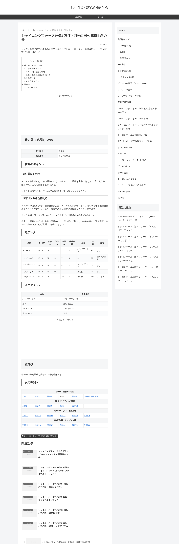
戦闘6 (24, 406)
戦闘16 (87, 416)
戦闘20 (63, 426)
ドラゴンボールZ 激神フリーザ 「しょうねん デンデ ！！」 (138, 269)
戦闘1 (24, 397)
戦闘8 (49, 406)
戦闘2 (37, 397)
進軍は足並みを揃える (41, 75)
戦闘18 (38, 426)
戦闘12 (38, 416)
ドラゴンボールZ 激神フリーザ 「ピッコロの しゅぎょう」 (138, 238)
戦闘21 (75, 426)
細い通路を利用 (38, 72)
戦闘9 (62, 406)
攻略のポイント (34, 69)
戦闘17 (25, 426)
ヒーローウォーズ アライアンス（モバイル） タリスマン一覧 (137, 218)
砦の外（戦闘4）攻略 (33, 65)
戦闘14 (63, 416)
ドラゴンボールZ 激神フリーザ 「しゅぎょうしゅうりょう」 (138, 259)
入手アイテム (33, 81)
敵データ (32, 78)
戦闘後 (27, 85)
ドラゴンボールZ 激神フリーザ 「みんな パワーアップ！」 (137, 228)
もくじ (33, 61)
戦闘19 (50, 426)
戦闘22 (87, 426)
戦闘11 (25, 416)
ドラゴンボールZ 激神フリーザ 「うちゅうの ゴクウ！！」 (138, 279)
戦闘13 (50, 416)
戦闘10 (75, 406)
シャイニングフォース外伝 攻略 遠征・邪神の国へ (40, 436)
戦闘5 (74, 397)
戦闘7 (37, 406)
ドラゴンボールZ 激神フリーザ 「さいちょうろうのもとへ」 (138, 248)
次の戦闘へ (32, 88)
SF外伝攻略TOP (91, 397)
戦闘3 (49, 397)
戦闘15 (75, 416)
